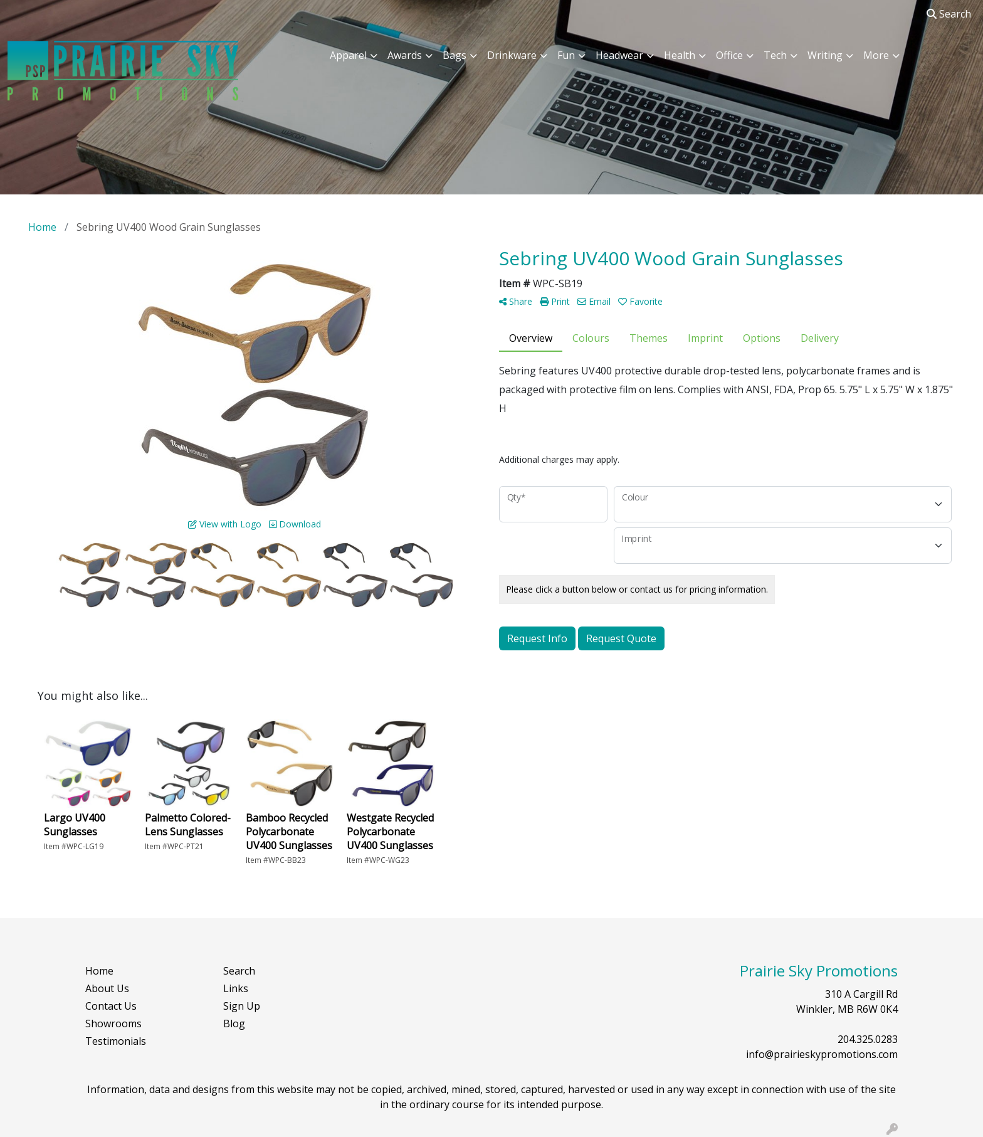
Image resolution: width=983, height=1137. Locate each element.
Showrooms (113, 1023)
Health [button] (679, 55)
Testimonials (115, 1041)
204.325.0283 (868, 1039)
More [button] (876, 55)
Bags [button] (454, 55)
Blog (234, 1023)
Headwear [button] (619, 55)
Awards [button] (404, 55)
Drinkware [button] (512, 55)
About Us (107, 988)
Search (949, 14)
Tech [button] (775, 55)
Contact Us (111, 1006)
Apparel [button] (348, 55)
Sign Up (241, 1006)
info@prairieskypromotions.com (822, 1054)
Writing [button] (825, 55)
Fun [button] (566, 55)
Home (99, 971)
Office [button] (729, 55)
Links (235, 988)
